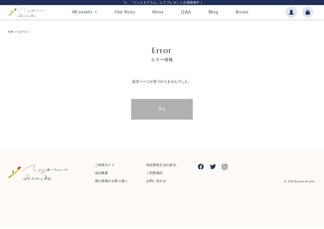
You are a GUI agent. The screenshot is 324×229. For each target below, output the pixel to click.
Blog (213, 12)
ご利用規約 (154, 173)
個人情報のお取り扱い (111, 181)
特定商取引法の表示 (161, 165)
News (158, 12)
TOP (10, 32)
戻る (162, 109)
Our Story (125, 12)
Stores (242, 12)
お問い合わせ (156, 181)
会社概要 (101, 173)
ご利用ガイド (105, 165)
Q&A (186, 12)
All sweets (82, 12)
